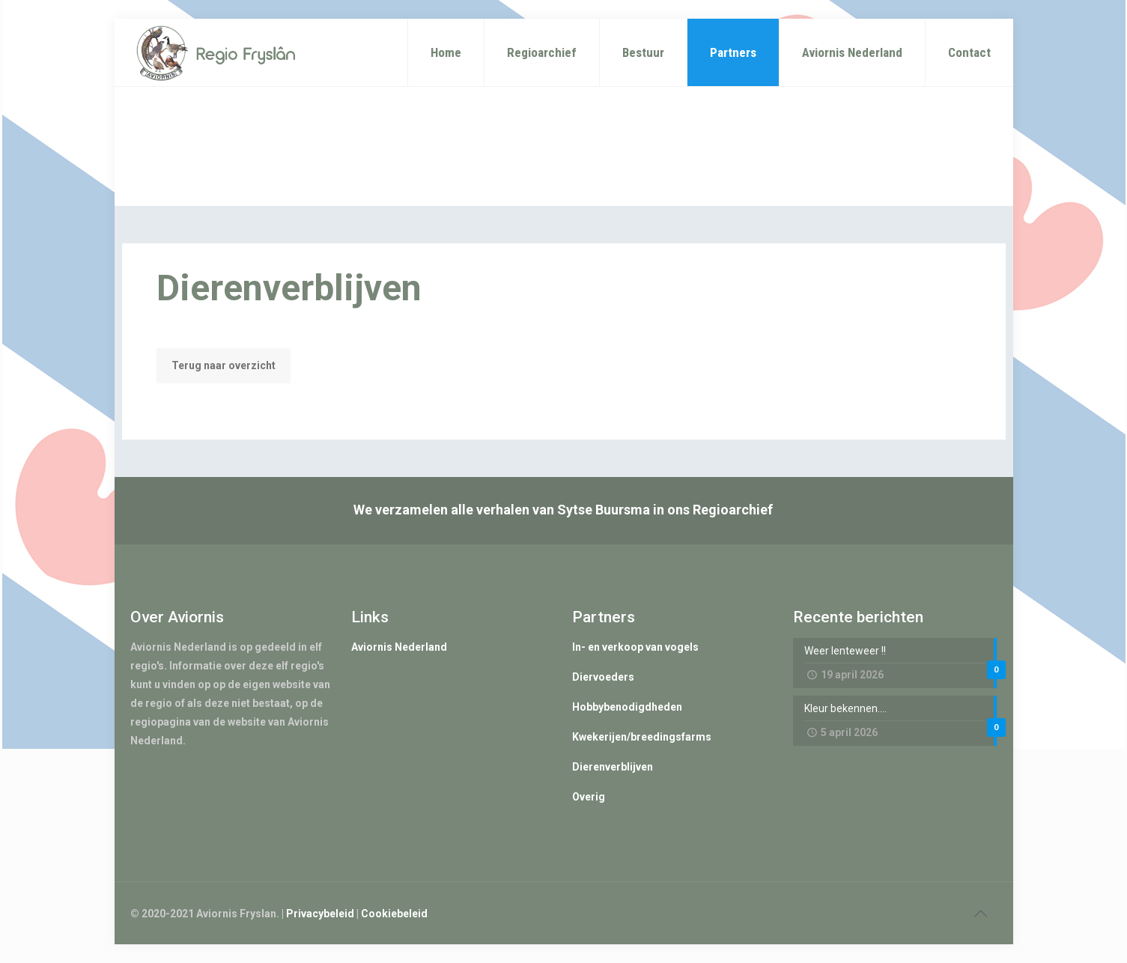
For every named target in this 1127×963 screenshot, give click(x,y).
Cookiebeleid (394, 914)
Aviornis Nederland (399, 647)
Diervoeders (603, 677)
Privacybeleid (320, 914)
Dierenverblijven (612, 767)
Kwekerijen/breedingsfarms (641, 737)
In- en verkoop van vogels (635, 647)
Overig (588, 797)
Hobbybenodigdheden (627, 707)
